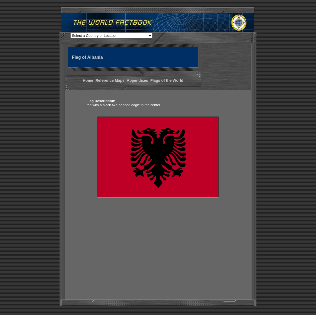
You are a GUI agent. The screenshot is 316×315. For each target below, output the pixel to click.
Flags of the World (166, 80)
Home (88, 80)
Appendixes (137, 80)
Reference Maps (109, 80)
